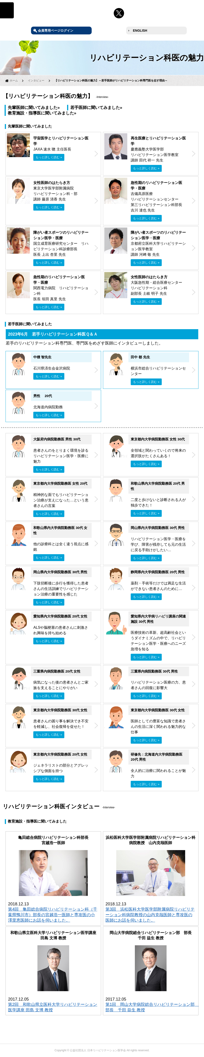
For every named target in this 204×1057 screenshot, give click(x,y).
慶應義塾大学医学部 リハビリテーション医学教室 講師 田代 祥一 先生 (158, 149)
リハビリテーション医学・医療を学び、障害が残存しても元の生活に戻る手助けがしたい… (158, 544)
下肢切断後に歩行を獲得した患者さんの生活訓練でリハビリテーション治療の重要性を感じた (60, 588)
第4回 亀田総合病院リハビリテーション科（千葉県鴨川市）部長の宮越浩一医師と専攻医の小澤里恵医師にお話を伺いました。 (52, 915)
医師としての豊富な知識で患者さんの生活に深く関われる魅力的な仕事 (158, 726)
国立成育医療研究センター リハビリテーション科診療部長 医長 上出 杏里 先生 (60, 243)
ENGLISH (140, 30)
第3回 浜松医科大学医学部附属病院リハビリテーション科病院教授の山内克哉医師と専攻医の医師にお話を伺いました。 (150, 915)
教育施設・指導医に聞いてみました (41, 113)
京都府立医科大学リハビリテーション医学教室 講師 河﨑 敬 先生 (158, 243)
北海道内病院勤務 (48, 407)
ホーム (14, 80)
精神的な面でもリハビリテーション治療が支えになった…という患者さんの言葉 (60, 500)
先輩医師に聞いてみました (32, 107)
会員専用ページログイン (55, 30)
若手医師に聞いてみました (95, 107)
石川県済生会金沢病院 (51, 368)
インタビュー (36, 80)
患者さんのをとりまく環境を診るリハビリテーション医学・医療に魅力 (60, 455)
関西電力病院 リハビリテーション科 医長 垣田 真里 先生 (60, 288)
